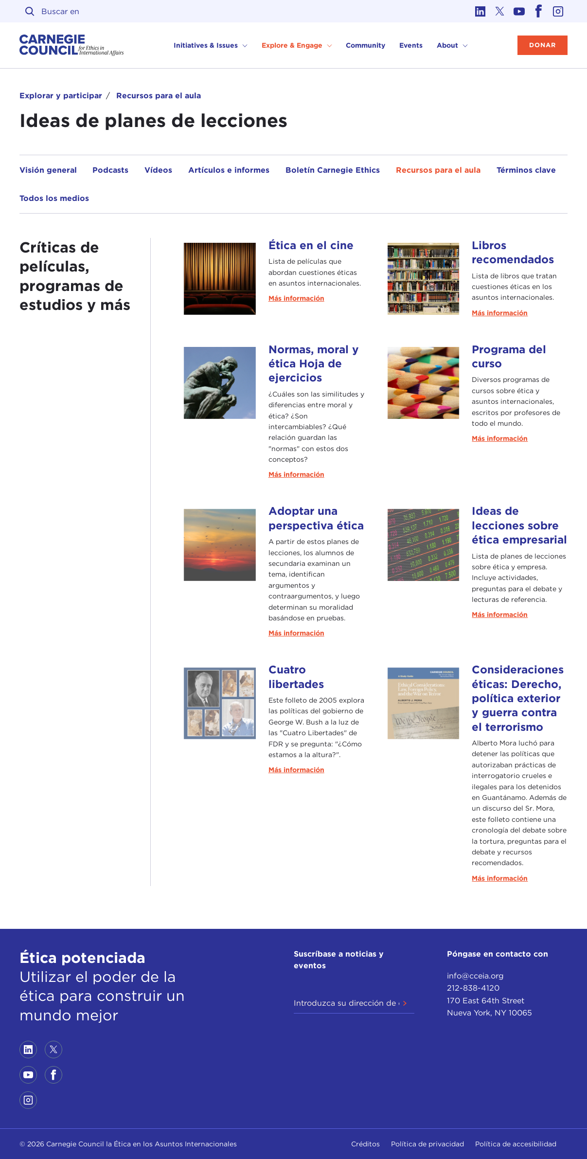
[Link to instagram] (558, 11)
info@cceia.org (475, 975)
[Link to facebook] (538, 11)
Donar (542, 45)
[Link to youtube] (519, 11)
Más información (296, 298)
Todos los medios (54, 198)
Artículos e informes (228, 170)
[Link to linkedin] (480, 11)
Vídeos (158, 170)
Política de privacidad (427, 1144)
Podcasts (110, 170)
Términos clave (526, 170)
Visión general (48, 170)
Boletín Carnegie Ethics (332, 170)
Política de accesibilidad (515, 1144)
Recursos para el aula (158, 95)
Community (365, 45)
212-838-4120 (473, 988)
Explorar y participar (60, 95)
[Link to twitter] (499, 11)
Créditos (365, 1144)
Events (411, 45)
